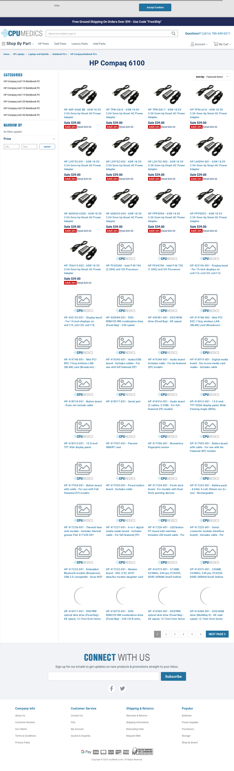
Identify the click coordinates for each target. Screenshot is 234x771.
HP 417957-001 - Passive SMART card (122, 445)
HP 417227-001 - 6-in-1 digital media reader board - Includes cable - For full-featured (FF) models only (125, 532)
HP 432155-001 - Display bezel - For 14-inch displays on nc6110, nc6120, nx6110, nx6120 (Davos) (83, 323)
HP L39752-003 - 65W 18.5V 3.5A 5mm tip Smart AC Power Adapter (166, 165)
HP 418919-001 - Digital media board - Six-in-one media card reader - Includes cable (209, 363)
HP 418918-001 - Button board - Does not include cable (83, 403)
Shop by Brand (190, 742)
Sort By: (200, 76)
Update (47, 146)
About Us (20, 715)
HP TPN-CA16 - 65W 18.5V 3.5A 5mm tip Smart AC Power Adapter (124, 113)
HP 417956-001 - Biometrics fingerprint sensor (165, 445)
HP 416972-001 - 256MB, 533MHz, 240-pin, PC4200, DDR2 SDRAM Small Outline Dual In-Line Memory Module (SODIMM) (207, 576)
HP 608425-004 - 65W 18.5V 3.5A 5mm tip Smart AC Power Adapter (124, 217)
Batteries (187, 715)
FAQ (73, 722)
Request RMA (133, 735)
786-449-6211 (221, 33)
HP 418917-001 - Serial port (123, 401)
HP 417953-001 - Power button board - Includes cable (125, 487)
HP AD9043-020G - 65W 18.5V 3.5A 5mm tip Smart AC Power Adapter (83, 217)
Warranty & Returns (136, 715)
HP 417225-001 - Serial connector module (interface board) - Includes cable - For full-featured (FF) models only (207, 532)
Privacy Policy (22, 742)
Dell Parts (60, 43)
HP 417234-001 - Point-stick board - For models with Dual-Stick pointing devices (165, 489)
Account (199, 44)
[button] (29, 138)
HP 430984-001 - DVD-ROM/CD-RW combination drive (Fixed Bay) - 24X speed (124, 321)
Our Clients (21, 729)
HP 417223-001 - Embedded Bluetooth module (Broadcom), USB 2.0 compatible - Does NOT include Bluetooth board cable (83, 574)
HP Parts (43, 43)
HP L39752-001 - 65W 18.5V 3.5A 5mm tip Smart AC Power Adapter (82, 165)
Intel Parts (99, 43)
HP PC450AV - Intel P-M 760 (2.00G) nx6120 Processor (123, 267)
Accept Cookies (155, 7)
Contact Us (77, 715)
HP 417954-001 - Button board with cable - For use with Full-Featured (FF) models (83, 489)
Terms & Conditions (25, 735)
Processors (188, 729)
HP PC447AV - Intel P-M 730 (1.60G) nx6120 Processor (165, 267)
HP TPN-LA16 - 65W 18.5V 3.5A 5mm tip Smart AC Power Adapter (208, 113)
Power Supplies (190, 722)
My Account (77, 729)
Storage (186, 735)
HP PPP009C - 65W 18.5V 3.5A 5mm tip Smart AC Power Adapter (208, 217)
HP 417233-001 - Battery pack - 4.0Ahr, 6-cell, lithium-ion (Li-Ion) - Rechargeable (208, 489)
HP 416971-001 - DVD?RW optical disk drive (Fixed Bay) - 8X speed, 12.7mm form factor (82, 614)
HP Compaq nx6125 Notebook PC (22, 108)
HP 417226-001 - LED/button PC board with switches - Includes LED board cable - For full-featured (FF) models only (166, 532)
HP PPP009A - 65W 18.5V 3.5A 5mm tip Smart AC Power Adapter (166, 217)
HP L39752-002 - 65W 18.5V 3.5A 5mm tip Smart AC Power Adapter (124, 165)
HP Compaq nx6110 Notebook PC (22, 88)
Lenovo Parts (80, 43)
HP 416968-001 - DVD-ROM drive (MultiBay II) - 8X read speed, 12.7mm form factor (207, 614)
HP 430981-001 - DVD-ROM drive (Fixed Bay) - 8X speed (165, 319)
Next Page (217, 634)
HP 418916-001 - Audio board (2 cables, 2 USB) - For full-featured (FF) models (166, 405)
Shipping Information (137, 722)
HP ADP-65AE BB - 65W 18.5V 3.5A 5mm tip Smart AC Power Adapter (82, 113)
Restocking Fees (135, 729)
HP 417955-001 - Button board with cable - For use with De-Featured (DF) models (208, 447)
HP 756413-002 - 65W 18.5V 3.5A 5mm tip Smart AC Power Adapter (82, 269)
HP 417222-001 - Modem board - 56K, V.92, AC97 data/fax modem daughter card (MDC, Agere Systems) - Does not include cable (124, 576)
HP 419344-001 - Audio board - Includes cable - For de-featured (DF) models (167, 363)
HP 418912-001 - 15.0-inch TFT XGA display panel (81, 445)
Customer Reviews (25, 722)
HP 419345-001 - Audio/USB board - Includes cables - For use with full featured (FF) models (123, 365)
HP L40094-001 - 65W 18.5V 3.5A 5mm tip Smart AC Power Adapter (208, 165)
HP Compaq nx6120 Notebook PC (22, 101)
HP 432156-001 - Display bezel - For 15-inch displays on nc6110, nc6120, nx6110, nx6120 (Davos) (209, 271)
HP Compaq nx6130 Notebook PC (22, 115)
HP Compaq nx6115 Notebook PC (22, 94)
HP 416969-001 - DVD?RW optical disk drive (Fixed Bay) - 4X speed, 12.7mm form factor (166, 614)
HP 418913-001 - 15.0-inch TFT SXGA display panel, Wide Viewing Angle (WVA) (208, 405)
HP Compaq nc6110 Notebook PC (22, 81)
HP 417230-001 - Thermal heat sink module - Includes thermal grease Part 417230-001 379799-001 (83, 532)
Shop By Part (18, 43)
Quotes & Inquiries (80, 735)
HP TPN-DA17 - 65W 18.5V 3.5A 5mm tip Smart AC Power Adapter (166, 113)
